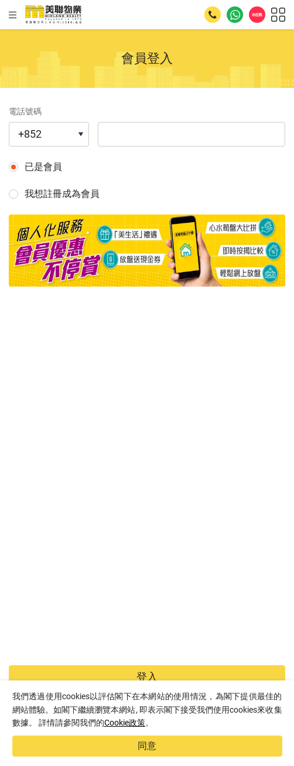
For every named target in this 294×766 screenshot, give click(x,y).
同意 (147, 745)
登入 (147, 676)
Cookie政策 (124, 722)
